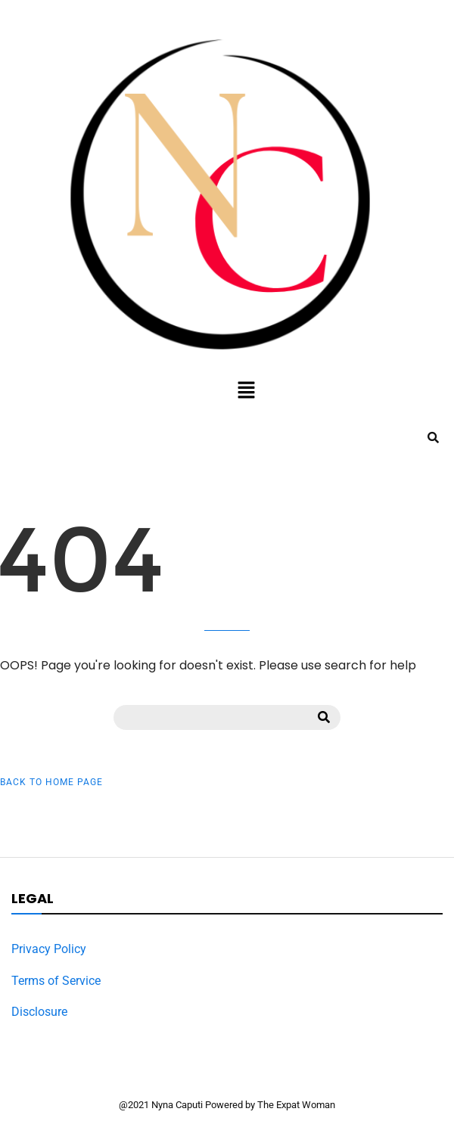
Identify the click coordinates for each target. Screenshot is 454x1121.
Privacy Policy (48, 949)
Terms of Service (56, 981)
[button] (246, 391)
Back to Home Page (51, 782)
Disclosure (39, 1012)
